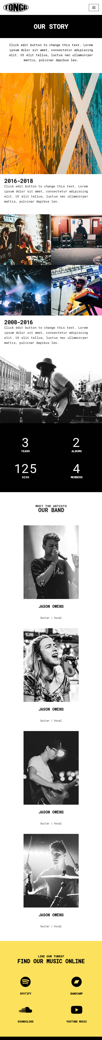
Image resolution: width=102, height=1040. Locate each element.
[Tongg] (16, 7)
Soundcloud (26, 1021)
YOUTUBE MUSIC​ (76, 1021)
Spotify (25, 993)
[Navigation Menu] (94, 7)
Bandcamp (76, 993)
